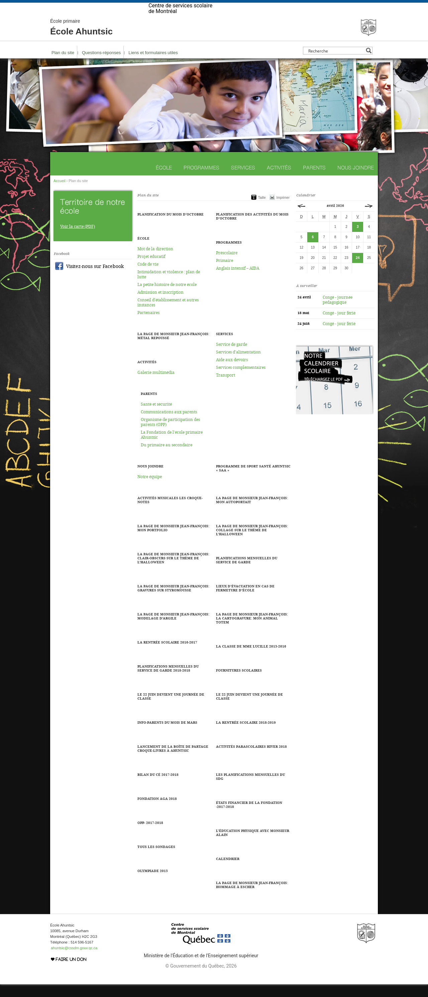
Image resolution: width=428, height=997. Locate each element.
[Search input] (335, 63)
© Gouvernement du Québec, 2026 (200, 978)
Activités (279, 180)
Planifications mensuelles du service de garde (246, 573)
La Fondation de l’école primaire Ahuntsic (172, 447)
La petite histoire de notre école (167, 297)
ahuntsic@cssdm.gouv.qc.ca (74, 961)
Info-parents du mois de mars (167, 735)
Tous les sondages (156, 860)
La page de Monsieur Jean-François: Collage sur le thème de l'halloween (252, 543)
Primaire (224, 273)
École (164, 180)
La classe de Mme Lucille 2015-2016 (251, 659)
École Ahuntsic (81, 40)
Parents (314, 180)
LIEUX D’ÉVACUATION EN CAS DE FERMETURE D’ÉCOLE (245, 601)
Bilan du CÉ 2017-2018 (158, 788)
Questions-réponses (101, 65)
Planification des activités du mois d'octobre (252, 229)
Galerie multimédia (156, 385)
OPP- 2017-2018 (150, 836)
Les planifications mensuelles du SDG (250, 790)
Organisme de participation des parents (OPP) (170, 435)
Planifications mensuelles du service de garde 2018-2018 (168, 681)
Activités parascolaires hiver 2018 (251, 759)
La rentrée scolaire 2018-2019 (246, 735)
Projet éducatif (151, 269)
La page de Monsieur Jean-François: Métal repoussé (173, 349)
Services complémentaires (240, 380)
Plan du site (62, 65)
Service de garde (231, 357)
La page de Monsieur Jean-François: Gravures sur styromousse (173, 601)
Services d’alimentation (238, 365)
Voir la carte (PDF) (77, 239)
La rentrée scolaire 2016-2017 (167, 655)
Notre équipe (149, 489)
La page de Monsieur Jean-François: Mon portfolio (173, 541)
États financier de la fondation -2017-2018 (249, 818)
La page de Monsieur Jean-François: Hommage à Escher (252, 898)
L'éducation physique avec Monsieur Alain (252, 846)
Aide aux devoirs (232, 372)
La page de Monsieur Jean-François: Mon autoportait (252, 513)
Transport (225, 388)
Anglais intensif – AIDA (237, 281)
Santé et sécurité (156, 417)
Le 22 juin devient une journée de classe (249, 709)
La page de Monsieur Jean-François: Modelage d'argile (173, 629)
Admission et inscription (160, 305)
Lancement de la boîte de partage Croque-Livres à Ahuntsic (172, 761)
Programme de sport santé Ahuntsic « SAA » (253, 481)
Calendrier (227, 872)
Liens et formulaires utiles (153, 65)
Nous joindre (355, 180)
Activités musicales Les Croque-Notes (170, 513)
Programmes (201, 180)
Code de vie (147, 277)
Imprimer (283, 210)
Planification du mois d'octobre (170, 227)
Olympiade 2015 (152, 884)
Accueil (59, 193)
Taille (262, 210)
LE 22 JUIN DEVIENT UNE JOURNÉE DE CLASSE (170, 709)
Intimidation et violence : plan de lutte (168, 287)
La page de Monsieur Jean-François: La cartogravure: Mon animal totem (252, 631)
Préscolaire (226, 265)
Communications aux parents (169, 424)
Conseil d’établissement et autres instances (168, 315)
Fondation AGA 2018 (157, 812)
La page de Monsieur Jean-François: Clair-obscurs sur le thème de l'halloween (173, 571)
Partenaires (148, 325)
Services (243, 180)
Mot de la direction (155, 261)
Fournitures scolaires (239, 683)
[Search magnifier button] (368, 63)
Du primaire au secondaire (166, 457)
